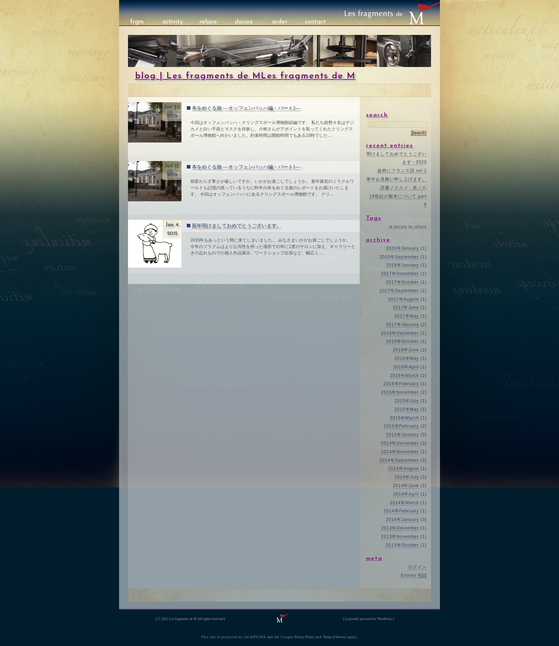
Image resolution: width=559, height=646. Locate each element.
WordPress (384, 619)
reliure (208, 22)
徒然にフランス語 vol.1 (402, 170)
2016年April (406, 367)
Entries (414, 575)
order (279, 22)
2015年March (404, 417)
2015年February (401, 426)
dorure (244, 22)
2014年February (401, 510)
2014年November (400, 451)
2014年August (403, 468)
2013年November (400, 536)
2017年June (406, 307)
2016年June (406, 349)
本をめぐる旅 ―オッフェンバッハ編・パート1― (246, 167)
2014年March (404, 502)
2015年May (406, 409)
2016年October (402, 341)
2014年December (400, 443)
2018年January (402, 265)
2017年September (399, 290)
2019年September (399, 256)
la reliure (418, 226)
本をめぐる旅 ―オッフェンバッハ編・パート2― (246, 108)
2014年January (402, 519)
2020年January (402, 248)
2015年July (407, 400)
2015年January (402, 434)
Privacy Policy (304, 637)
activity (172, 22)
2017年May (406, 316)
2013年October (402, 545)
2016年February (401, 383)
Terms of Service (335, 637)
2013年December (400, 528)
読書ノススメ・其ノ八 (403, 187)
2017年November (400, 273)
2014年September (399, 460)
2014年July (407, 477)
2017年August (403, 299)
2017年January (402, 324)
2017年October (402, 282)
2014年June (406, 485)
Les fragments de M (183, 619)
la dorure (398, 226)
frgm (137, 22)
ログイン (417, 566)
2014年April (406, 494)
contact (315, 22)
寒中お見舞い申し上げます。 (396, 179)
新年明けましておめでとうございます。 (237, 225)
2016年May (406, 358)
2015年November (400, 392)
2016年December (400, 333)
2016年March (404, 375)
